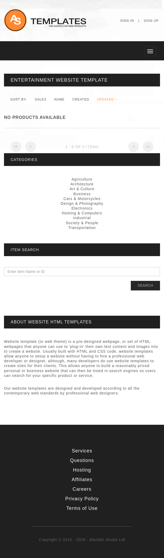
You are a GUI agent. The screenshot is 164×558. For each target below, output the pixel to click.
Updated (105, 99)
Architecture (82, 184)
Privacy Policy (82, 498)
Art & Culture (82, 189)
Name (59, 99)
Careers (82, 489)
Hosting (82, 470)
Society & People (82, 223)
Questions (82, 460)
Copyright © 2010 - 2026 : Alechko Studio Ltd (82, 540)
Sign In (127, 21)
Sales (41, 99)
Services (82, 450)
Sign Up (151, 21)
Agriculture (82, 179)
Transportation (82, 228)
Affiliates (82, 479)
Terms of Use (82, 508)
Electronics (82, 208)
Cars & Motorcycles (82, 199)
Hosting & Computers (82, 213)
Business (82, 194)
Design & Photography (82, 203)
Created (80, 99)
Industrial (82, 218)
